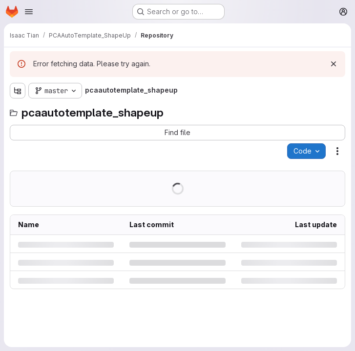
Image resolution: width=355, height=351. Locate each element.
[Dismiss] (333, 64)
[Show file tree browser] (17, 90)
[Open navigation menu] (29, 12)
